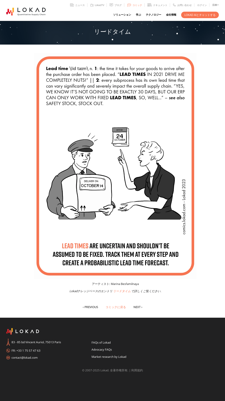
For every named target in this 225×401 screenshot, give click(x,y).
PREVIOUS (90, 307)
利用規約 (137, 370)
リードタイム (122, 291)
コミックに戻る (116, 307)
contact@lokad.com (24, 358)
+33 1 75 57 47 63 (28, 350)
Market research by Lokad (109, 357)
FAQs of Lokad (101, 342)
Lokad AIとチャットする (200, 15)
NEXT (137, 307)
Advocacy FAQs (102, 349)
